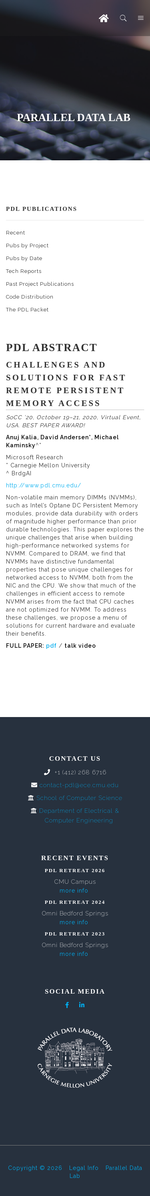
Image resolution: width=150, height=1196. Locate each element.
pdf (51, 645)
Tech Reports (24, 271)
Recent (15, 233)
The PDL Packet (27, 310)
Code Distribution (30, 297)
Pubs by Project (27, 245)
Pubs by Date (24, 258)
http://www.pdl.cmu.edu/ (43, 485)
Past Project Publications (40, 284)
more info (74, 890)
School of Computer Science (79, 798)
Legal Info (84, 1168)
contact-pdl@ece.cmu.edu (79, 785)
